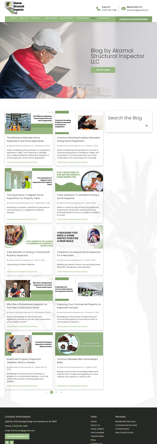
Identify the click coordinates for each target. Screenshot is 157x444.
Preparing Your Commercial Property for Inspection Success (79, 306)
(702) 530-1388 (109, 10)
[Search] (129, 126)
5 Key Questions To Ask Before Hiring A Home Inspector (78, 196)
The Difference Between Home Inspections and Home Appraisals (25, 139)
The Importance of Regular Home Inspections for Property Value (25, 196)
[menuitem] (13, 18)
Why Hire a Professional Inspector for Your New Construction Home (27, 306)
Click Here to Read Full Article (22, 162)
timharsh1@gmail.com (137, 10)
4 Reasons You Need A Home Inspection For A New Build (79, 254)
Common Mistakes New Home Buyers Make (77, 361)
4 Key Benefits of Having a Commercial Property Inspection (28, 254)
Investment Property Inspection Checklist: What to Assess (24, 361)
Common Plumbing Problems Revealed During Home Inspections (78, 139)
